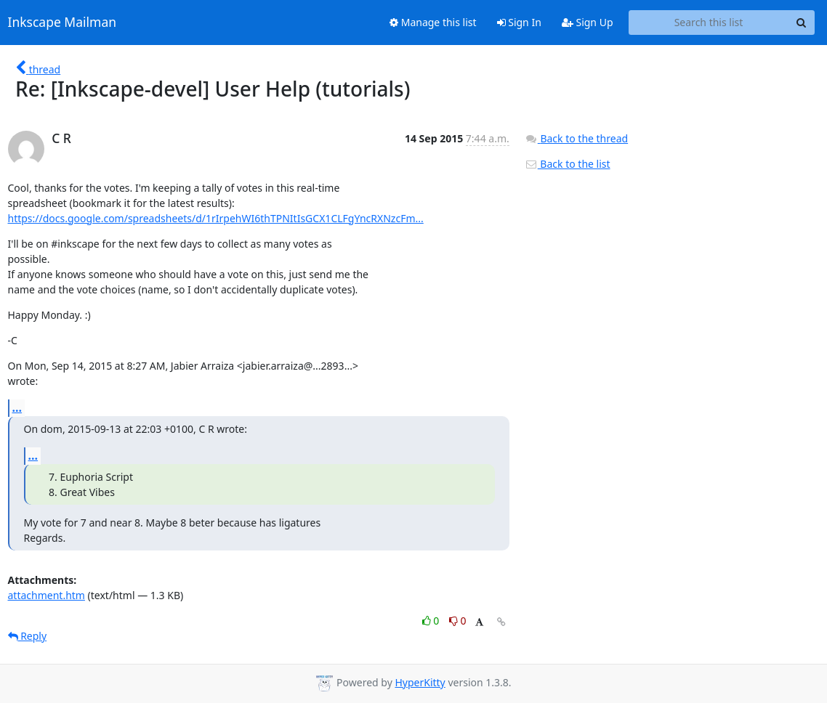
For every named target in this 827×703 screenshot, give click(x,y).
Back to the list (567, 164)
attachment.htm (46, 595)
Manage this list (433, 22)
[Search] (801, 22)
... (17, 407)
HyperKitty (420, 682)
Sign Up (587, 22)
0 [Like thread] (432, 620)
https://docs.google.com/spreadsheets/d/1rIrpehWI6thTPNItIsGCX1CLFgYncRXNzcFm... (216, 218)
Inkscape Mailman (62, 22)
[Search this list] (709, 22)
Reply (27, 636)
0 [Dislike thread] (458, 620)
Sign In (519, 22)
